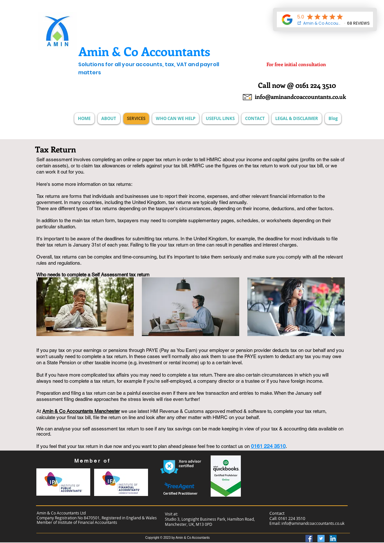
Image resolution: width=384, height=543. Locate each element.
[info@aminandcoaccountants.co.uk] (300, 97)
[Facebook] (309, 538)
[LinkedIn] (333, 538)
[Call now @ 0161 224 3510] (297, 85)
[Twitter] (321, 538)
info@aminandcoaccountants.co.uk (312, 523)
